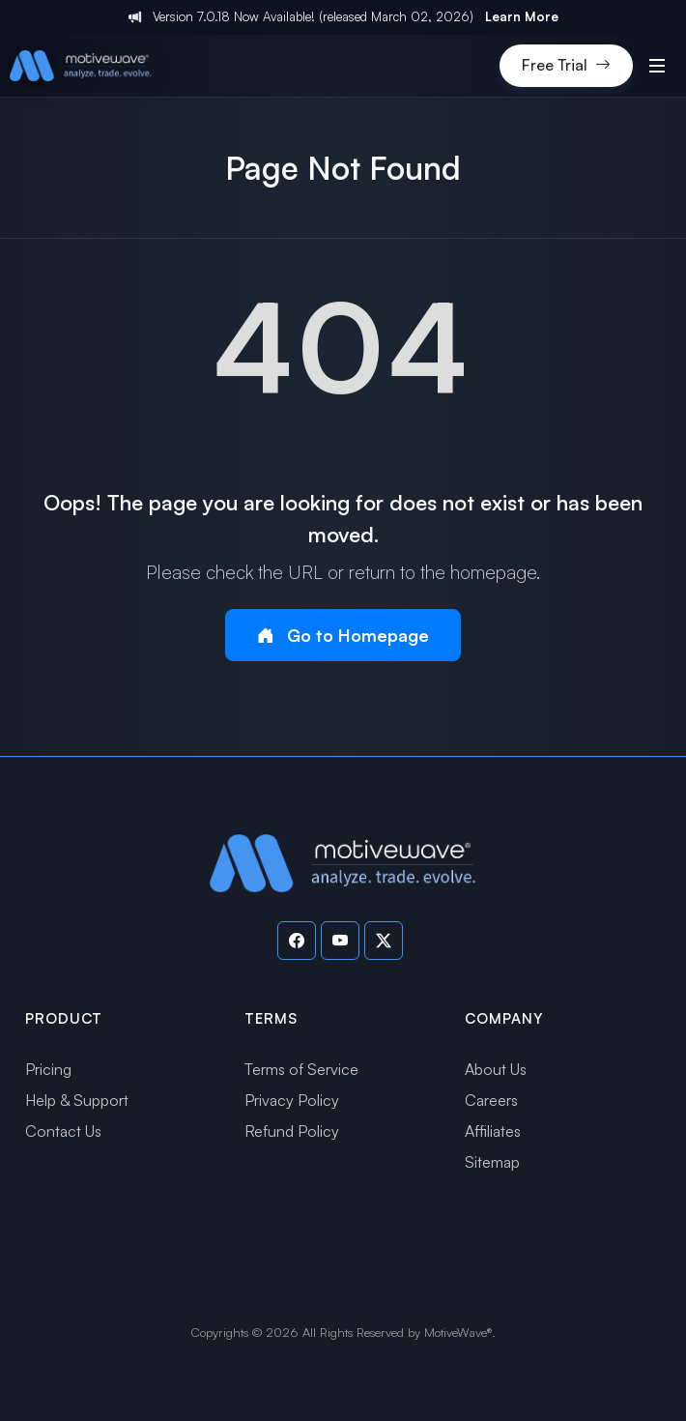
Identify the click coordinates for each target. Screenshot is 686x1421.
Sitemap (492, 1162)
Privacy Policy (291, 1100)
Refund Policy (291, 1131)
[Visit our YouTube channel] (340, 940)
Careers (491, 1100)
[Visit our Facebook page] (296, 940)
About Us (496, 1069)
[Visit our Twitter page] (383, 940)
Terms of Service (301, 1069)
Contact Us (63, 1131)
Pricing (48, 1069)
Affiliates (493, 1131)
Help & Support (77, 1100)
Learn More (521, 16)
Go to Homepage (343, 636)
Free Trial (566, 65)
